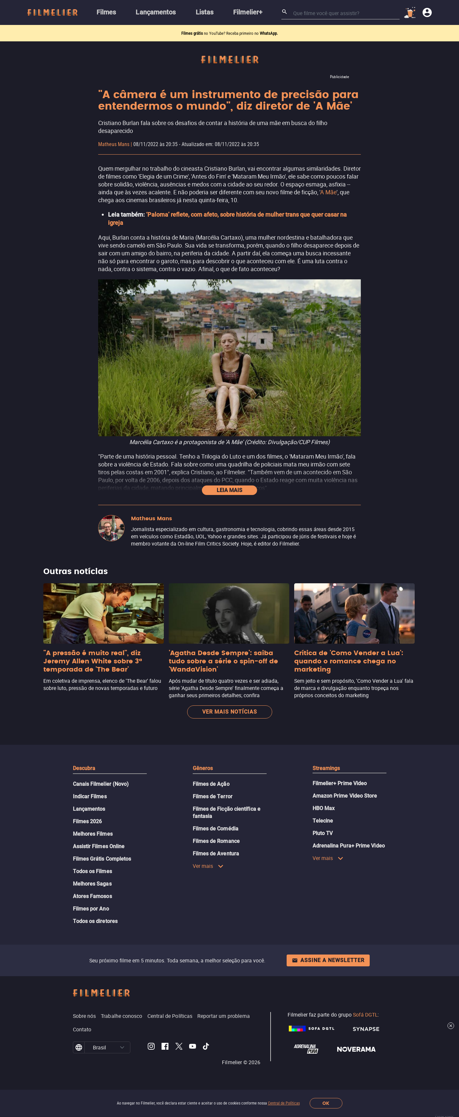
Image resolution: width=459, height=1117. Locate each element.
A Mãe (328, 192)
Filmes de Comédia (215, 829)
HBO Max (324, 808)
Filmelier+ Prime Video (340, 783)
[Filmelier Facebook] (165, 1047)
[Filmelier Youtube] (192, 1047)
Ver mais (208, 866)
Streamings (326, 768)
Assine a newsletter (328, 960)
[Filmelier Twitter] (178, 1047)
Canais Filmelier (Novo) (101, 784)
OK (325, 1103)
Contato (82, 1029)
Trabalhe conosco (121, 1016)
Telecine (323, 821)
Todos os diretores (95, 921)
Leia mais (229, 490)
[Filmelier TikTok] (206, 1047)
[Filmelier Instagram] (151, 1047)
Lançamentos (89, 809)
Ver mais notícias (229, 712)
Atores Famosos (92, 896)
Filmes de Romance (216, 841)
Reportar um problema (223, 1016)
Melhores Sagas (92, 884)
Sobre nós (84, 1016)
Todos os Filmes (92, 871)
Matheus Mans (113, 144)
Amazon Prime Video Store (345, 796)
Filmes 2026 (87, 821)
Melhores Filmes (93, 834)
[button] (122, 1047)
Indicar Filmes (90, 796)
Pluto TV (323, 833)
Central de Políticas (284, 1103)
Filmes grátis (192, 33)
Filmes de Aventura (216, 853)
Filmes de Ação (211, 784)
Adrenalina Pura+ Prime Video (349, 846)
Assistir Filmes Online (99, 846)
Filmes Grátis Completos (102, 859)
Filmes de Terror (212, 796)
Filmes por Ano (91, 909)
